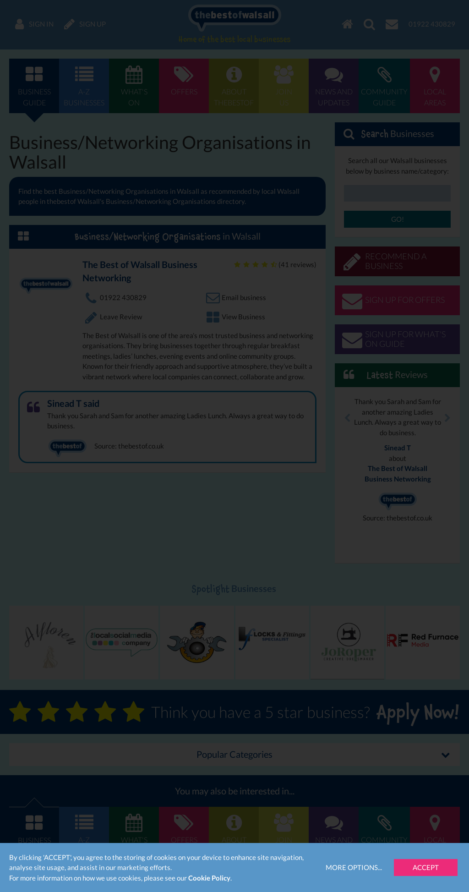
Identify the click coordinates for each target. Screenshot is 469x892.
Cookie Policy (209, 878)
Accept (426, 867)
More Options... (354, 867)
